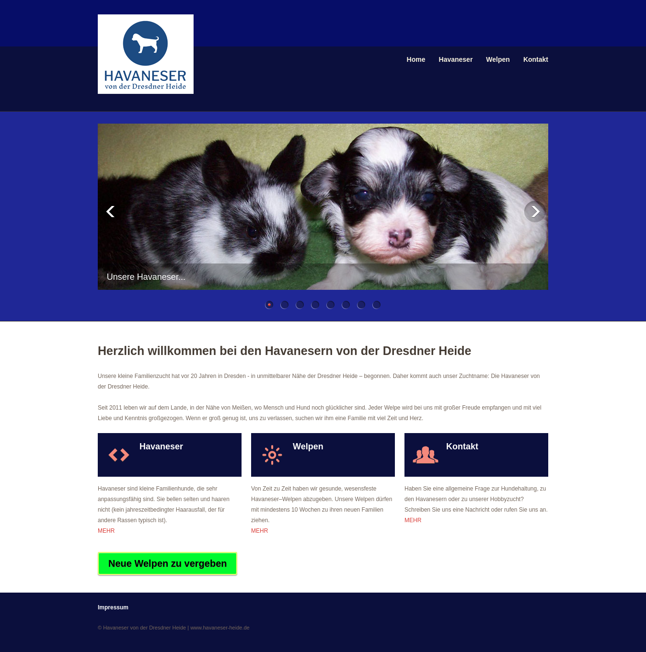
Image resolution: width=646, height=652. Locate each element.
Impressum (113, 607)
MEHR (106, 530)
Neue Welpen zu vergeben (167, 563)
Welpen (498, 59)
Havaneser (456, 59)
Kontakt (535, 59)
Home (416, 59)
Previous (111, 211)
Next (535, 211)
